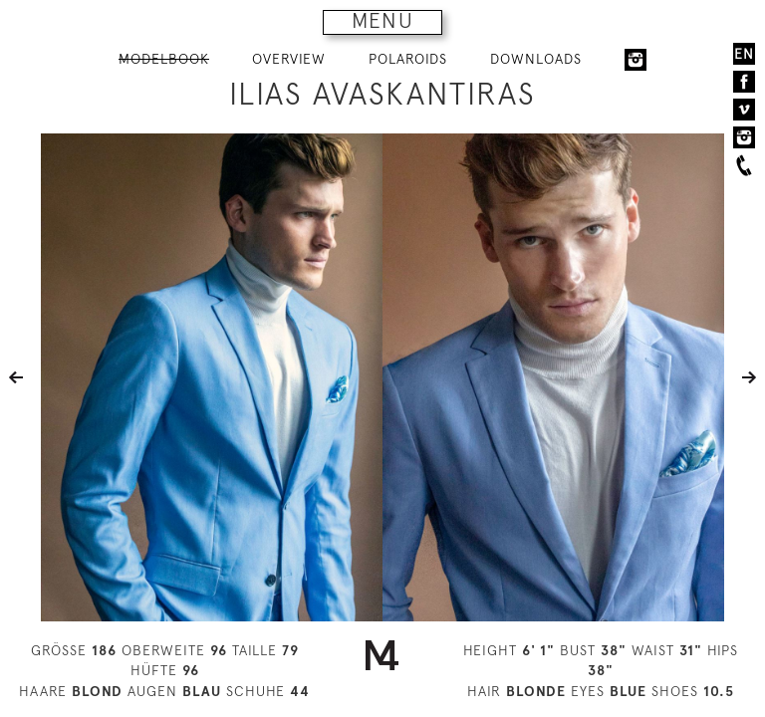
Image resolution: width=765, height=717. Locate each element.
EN (744, 54)
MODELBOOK (164, 59)
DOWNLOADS (536, 59)
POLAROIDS (408, 59)
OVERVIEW (289, 59)
